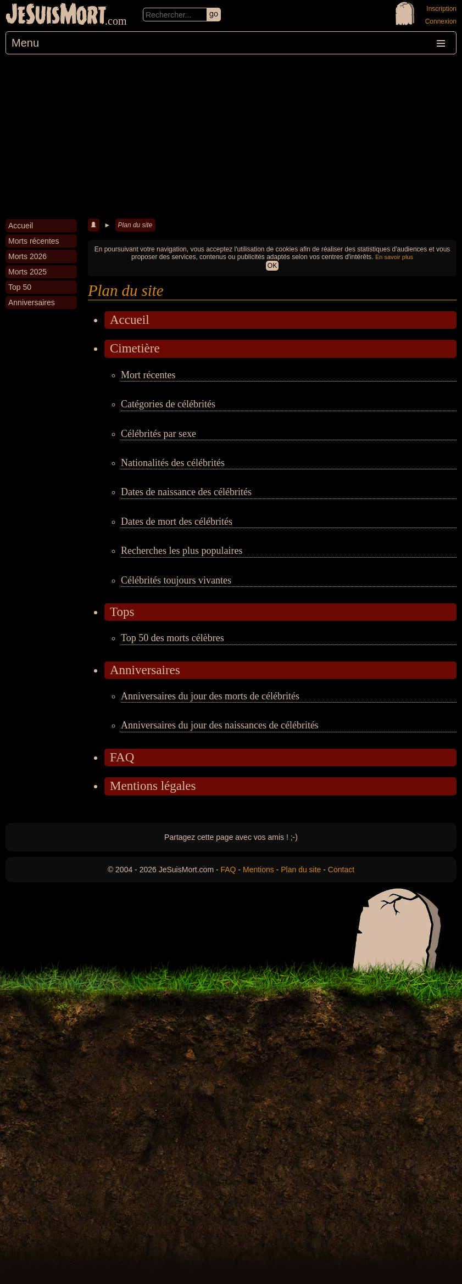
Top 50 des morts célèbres (172, 637)
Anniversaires (145, 670)
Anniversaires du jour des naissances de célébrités (220, 725)
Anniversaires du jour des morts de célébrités (210, 696)
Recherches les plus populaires (181, 550)
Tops (122, 612)
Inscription (441, 9)
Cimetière (135, 348)
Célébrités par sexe (158, 433)
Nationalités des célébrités (173, 462)
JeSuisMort (56, 15)
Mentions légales (153, 786)
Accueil (129, 320)
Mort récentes (148, 374)
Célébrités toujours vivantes (176, 580)
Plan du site (135, 225)
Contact (341, 869)
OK (272, 266)
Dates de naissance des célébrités (186, 491)
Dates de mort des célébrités (176, 521)
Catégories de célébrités (168, 404)
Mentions (258, 869)
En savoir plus (394, 257)
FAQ (122, 757)
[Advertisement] (231, 137)
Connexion (441, 21)
